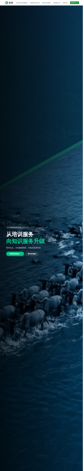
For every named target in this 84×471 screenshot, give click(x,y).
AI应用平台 (74, 2)
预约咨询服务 (32, 254)
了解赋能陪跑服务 (15, 254)
